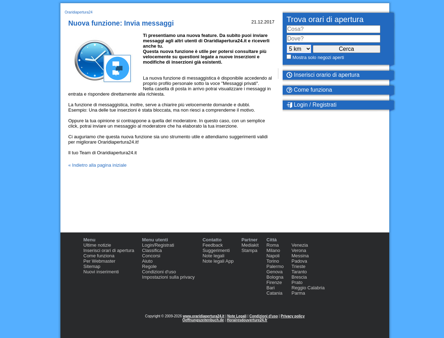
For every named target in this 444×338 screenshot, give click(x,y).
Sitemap (92, 266)
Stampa (249, 250)
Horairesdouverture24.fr (247, 320)
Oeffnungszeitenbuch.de (203, 320)
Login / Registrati (312, 105)
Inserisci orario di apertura (323, 75)
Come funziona (309, 90)
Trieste (298, 266)
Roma (273, 245)
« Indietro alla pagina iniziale (97, 165)
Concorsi (151, 255)
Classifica (152, 250)
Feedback (213, 245)
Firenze (274, 282)
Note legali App (218, 261)
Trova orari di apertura (325, 19)
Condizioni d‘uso (159, 271)
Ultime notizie (97, 245)
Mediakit (249, 245)
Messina (300, 255)
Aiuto (147, 261)
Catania (275, 293)
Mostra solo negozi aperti (318, 57)
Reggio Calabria (308, 287)
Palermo (275, 266)
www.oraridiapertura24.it (203, 316)
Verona (298, 250)
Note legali (213, 255)
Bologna (275, 277)
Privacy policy (293, 316)
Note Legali (236, 316)
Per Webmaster (100, 261)
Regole (149, 266)
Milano (273, 250)
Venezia (299, 245)
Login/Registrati (158, 245)
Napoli (273, 255)
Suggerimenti (216, 250)
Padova (299, 261)
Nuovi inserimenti (101, 271)
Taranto (299, 271)
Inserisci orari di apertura (109, 250)
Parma (298, 293)
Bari (271, 287)
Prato (297, 282)
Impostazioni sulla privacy (168, 277)
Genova (275, 271)
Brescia (299, 277)
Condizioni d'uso (263, 316)
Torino (273, 261)
